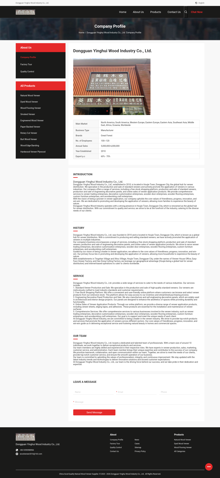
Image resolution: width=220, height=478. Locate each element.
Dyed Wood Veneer (29, 102)
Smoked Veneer (27, 114)
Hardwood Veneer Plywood (32, 152)
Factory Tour (26, 64)
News (137, 440)
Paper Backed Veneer (30, 127)
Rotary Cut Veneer (28, 133)
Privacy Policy (140, 451)
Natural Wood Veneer (30, 95)
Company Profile (116, 440)
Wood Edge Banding (29, 145)
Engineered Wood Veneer (32, 120)
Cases (137, 444)
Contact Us (114, 451)
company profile (28, 57)
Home (81, 32)
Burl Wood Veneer (28, 139)
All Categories (179, 451)
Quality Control (27, 71)
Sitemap (138, 447)
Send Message (94, 412)
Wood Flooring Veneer (30, 108)
